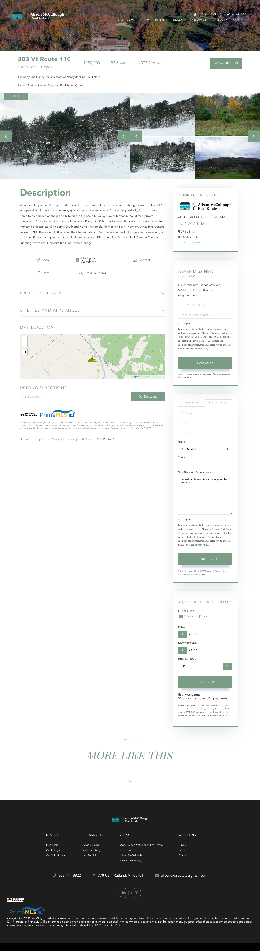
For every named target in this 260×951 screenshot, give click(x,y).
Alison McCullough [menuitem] (131, 855)
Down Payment (188, 643)
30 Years (186, 616)
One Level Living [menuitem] (91, 850)
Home (24, 439)
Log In (200, 14)
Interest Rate (187, 659)
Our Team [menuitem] (125, 850)
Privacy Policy (201, 349)
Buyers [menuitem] (159, 20)
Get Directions (148, 396)
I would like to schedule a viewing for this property (205, 495)
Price (181, 627)
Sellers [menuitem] (178, 20)
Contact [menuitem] (240, 20)
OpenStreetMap (145, 377)
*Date (181, 442)
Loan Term (186, 611)
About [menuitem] (220, 20)
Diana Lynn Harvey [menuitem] (130, 861)
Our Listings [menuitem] (53, 850)
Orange (57, 439)
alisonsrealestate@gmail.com (181, 876)
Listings (36, 439)
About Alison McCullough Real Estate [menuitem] (141, 845)
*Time (181, 457)
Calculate (205, 682)
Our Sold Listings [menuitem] (56, 855)
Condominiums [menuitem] (90, 845)
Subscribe (205, 363)
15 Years (203, 616)
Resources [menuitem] (200, 20)
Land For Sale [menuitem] (89, 855)
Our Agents (198, 243)
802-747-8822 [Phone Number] (237, 14)
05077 (86, 439)
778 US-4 (118, 875)
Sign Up (216, 14)
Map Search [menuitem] (53, 845)
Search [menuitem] (143, 20)
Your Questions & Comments (194, 472)
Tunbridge (72, 439)
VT (46, 439)
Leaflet (132, 377)
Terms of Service (193, 575)
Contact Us (184, 243)
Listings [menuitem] (124, 20)
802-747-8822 (192, 224)
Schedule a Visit (218, 403)
